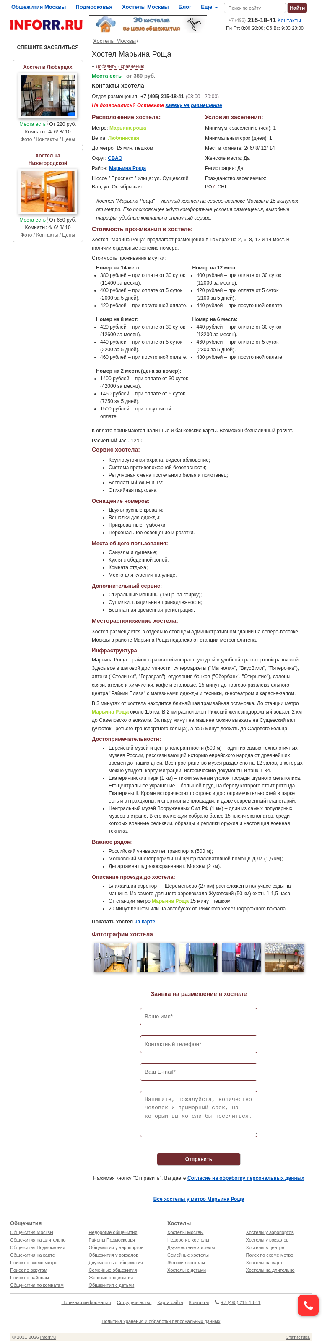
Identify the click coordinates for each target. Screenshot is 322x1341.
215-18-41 (252, 20)
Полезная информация (86, 1302)
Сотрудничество (134, 1302)
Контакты (289, 20)
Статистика (298, 1337)
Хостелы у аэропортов (270, 1232)
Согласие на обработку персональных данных (245, 1178)
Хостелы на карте (265, 1262)
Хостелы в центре (265, 1247)
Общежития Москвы (38, 7)
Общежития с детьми (112, 1285)
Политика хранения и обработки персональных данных (161, 1321)
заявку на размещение (194, 105)
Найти (297, 8)
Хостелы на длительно (270, 1270)
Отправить (198, 1159)
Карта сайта (170, 1302)
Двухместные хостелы (191, 1247)
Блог (185, 7)
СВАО (115, 158)
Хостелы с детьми (186, 1270)
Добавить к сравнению (120, 66)
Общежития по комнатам (37, 1285)
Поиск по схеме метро (33, 1262)
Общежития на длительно (38, 1239)
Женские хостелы (186, 1262)
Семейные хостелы (188, 1254)
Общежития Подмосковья (37, 1247)
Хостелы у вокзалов (267, 1239)
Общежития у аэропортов (116, 1247)
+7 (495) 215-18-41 (162, 96)
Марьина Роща (127, 168)
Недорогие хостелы (188, 1239)
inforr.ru (48, 1337)
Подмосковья (93, 7)
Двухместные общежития (116, 1262)
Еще (209, 7)
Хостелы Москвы (145, 7)
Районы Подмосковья (112, 1239)
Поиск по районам (29, 1277)
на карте (145, 922)
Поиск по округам (28, 1270)
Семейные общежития (113, 1270)
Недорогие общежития (113, 1232)
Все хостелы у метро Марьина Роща (198, 1199)
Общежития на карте (32, 1254)
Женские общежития (111, 1277)
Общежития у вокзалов (113, 1254)
